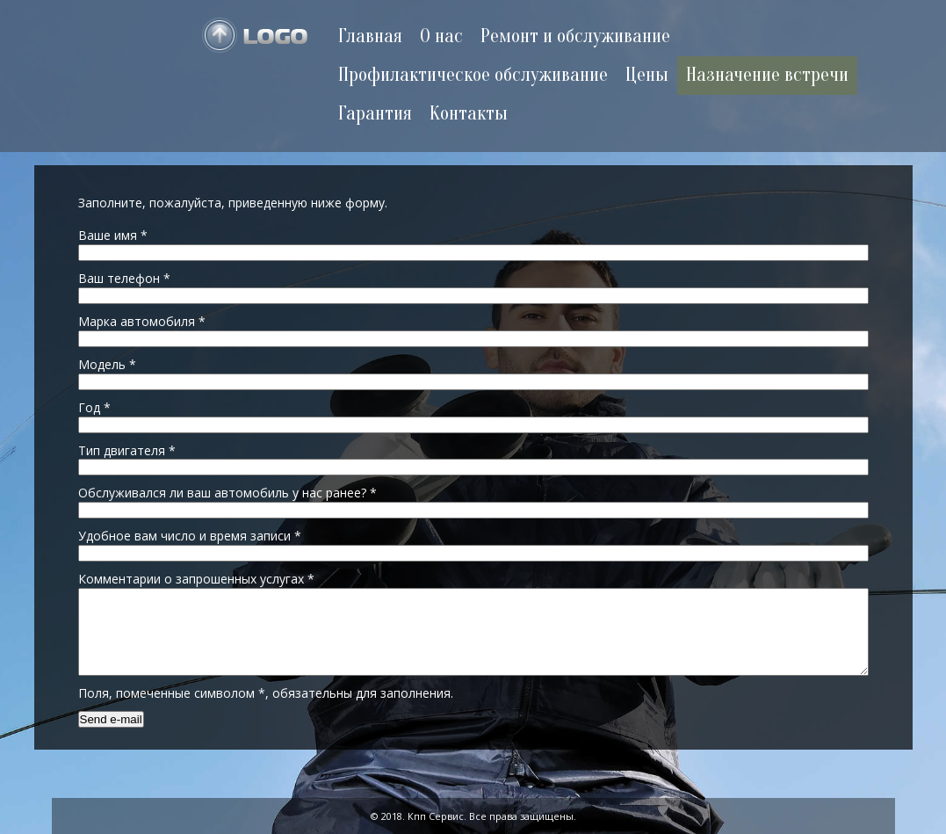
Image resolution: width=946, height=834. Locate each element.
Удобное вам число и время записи (189, 535)
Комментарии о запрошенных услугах (196, 578)
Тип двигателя (127, 450)
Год (94, 407)
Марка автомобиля (142, 321)
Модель (107, 364)
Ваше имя (113, 235)
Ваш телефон (124, 278)
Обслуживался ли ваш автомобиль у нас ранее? (227, 492)
